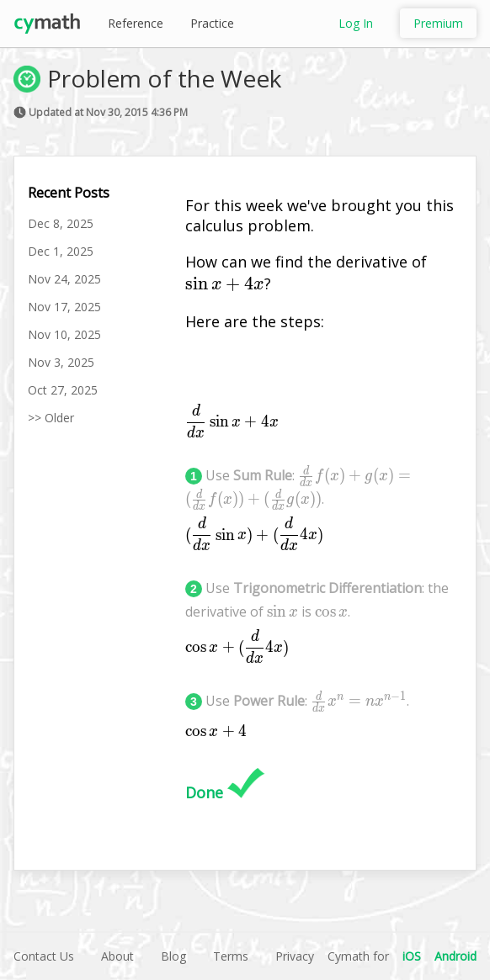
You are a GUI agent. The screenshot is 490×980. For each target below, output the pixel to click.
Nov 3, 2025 (61, 362)
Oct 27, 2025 (63, 390)
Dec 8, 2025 (60, 223)
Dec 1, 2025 (60, 251)
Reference (135, 23)
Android (455, 956)
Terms (230, 956)
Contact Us (43, 956)
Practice (212, 23)
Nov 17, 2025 (64, 307)
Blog (173, 956)
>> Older (51, 418)
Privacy (294, 956)
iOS (411, 956)
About (117, 956)
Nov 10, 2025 (64, 334)
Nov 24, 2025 (64, 279)
